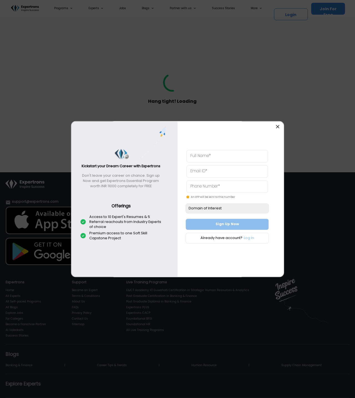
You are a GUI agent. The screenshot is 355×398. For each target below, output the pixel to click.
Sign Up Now (227, 224)
